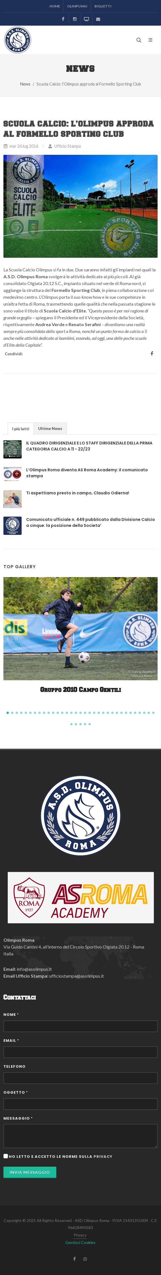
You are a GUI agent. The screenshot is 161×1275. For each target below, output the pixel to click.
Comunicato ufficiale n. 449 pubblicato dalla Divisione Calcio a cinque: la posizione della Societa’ (90, 522)
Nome (11, 1014)
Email (11, 1040)
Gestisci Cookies (80, 1242)
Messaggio (18, 1118)
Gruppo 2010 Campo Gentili (80, 690)
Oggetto (15, 1092)
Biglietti (103, 6)
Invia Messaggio (30, 1172)
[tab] (21, 428)
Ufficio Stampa (64, 146)
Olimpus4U (77, 6)
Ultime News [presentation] (50, 428)
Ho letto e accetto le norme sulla (61, 1156)
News (25, 84)
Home (54, 6)
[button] (8, 713)
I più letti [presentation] (20, 428)
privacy (103, 1156)
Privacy (80, 1235)
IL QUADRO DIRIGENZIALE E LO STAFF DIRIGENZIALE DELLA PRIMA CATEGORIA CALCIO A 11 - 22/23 (89, 446)
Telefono (14, 1066)
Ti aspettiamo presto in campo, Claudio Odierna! (77, 493)
